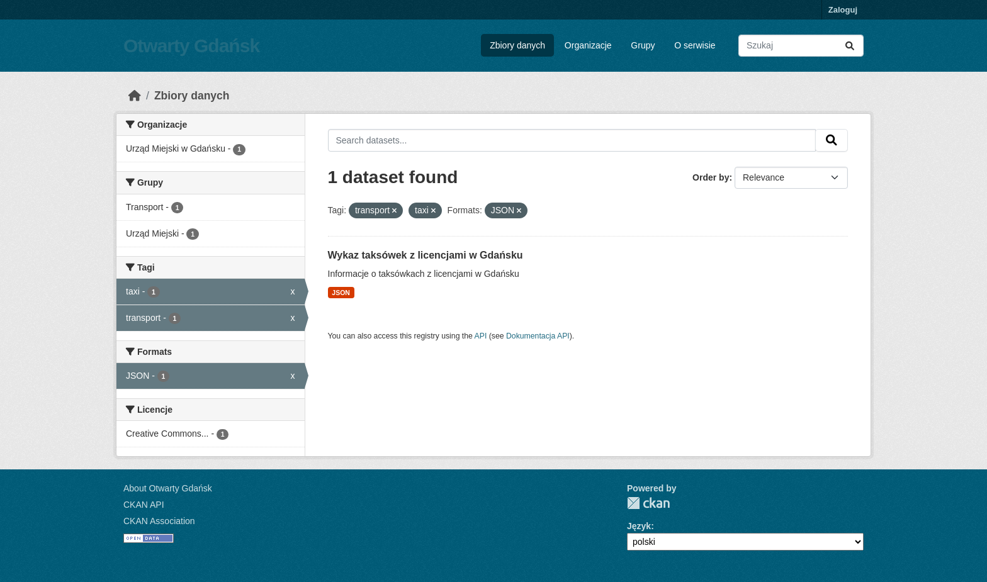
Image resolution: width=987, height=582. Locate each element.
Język (639, 526)
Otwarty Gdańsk (191, 45)
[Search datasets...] (801, 46)
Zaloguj (842, 9)
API (481, 336)
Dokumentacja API (538, 336)
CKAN (648, 503)
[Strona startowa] (134, 95)
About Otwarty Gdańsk (167, 488)
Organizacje (588, 45)
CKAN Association (159, 521)
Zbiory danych (517, 45)
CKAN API (143, 505)
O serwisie (694, 45)
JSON (341, 292)
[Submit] (849, 46)
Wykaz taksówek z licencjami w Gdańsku (425, 255)
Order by (710, 177)
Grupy (643, 45)
